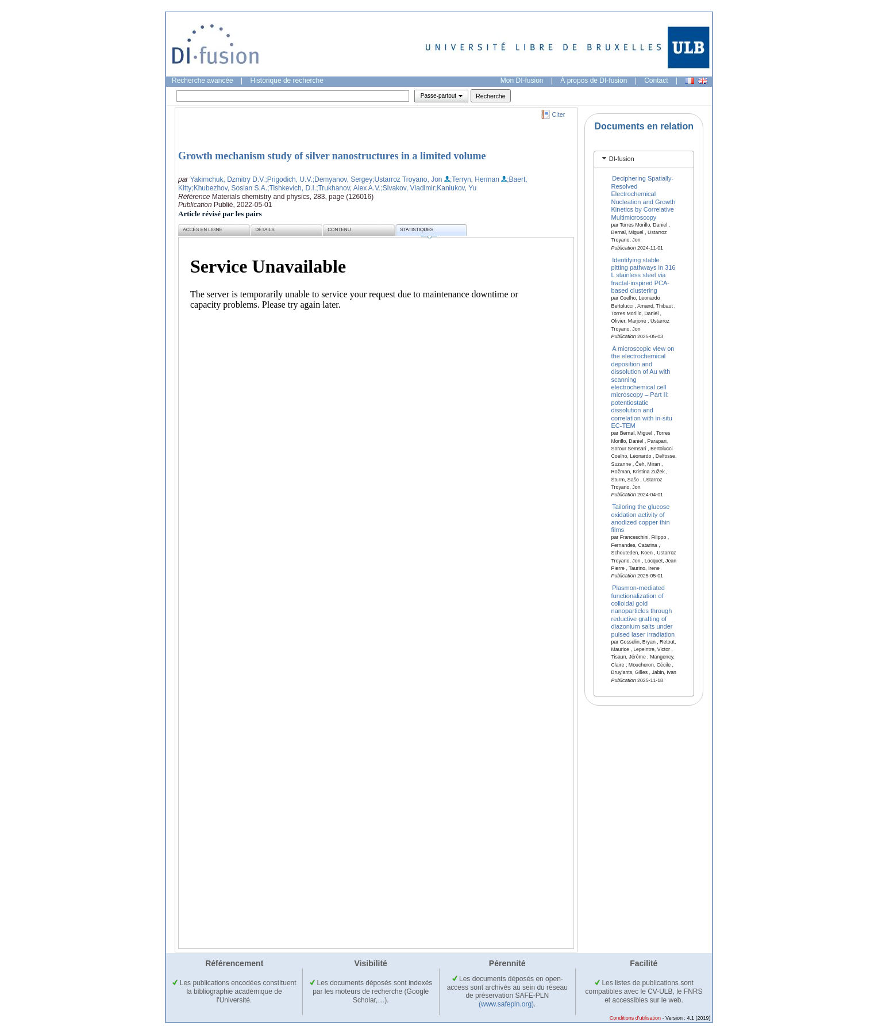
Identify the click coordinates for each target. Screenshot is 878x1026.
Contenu (339, 229)
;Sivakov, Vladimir (407, 188)
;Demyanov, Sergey (343, 179)
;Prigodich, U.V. (288, 179)
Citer (558, 114)
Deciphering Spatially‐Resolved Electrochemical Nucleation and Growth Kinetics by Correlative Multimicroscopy (643, 197)
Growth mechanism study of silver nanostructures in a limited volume (332, 156)
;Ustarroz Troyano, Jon (407, 179)
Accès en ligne (202, 229)
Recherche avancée (202, 80)
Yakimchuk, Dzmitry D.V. (227, 179)
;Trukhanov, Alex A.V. (348, 188)
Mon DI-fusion (522, 80)
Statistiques (418, 231)
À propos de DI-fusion (593, 80)
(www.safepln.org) (506, 1004)
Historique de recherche (287, 80)
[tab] (644, 159)
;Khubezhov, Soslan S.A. (229, 188)
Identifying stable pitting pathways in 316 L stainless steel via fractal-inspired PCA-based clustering (644, 275)
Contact (656, 80)
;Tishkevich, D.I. (291, 188)
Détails (265, 229)
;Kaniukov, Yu (455, 188)
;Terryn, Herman (474, 179)
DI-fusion (621, 158)
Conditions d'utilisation (635, 1018)
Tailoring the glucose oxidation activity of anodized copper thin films (640, 518)
